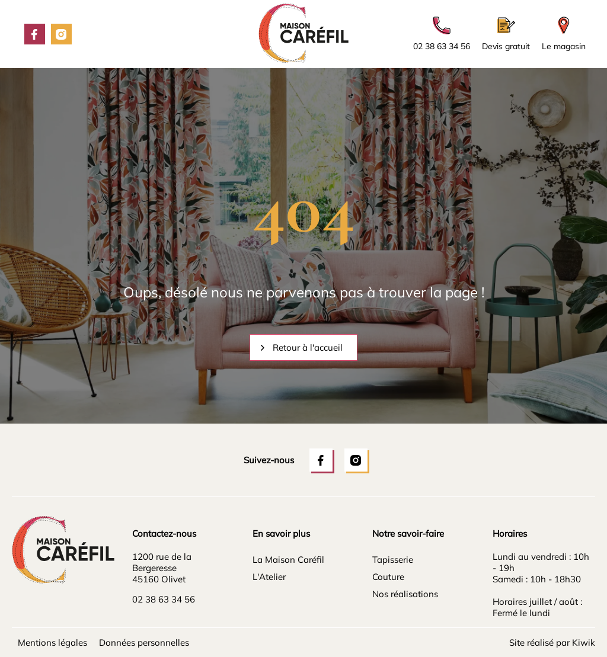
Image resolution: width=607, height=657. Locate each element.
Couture (388, 576)
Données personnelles (144, 642)
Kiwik (583, 642)
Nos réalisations (405, 594)
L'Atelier (269, 576)
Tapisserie (392, 559)
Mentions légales (52, 642)
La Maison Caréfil (288, 559)
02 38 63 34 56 (163, 599)
